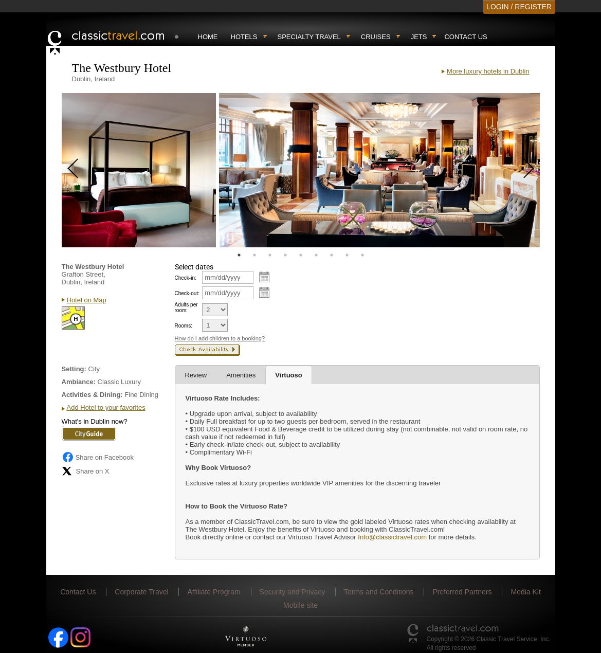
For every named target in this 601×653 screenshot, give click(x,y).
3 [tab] (270, 255)
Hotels (244, 37)
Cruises (376, 37)
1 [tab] (239, 255)
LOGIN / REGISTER (519, 7)
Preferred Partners (461, 592)
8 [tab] (347, 255)
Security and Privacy (292, 592)
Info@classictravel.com (392, 537)
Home (208, 37)
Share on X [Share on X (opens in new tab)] (86, 471)
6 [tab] (316, 255)
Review (196, 375)
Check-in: (185, 278)
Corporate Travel (141, 592)
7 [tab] (331, 255)
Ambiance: (79, 382)
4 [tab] (285, 255)
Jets (419, 37)
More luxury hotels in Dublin (488, 71)
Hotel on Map (86, 300)
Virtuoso (288, 375)
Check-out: (187, 293)
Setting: (74, 369)
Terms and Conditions (378, 592)
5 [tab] (301, 255)
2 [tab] (254, 255)
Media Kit (525, 592)
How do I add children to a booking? (220, 338)
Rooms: (183, 326)
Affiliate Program (213, 592)
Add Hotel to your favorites (106, 407)
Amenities (241, 375)
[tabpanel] (139, 170)
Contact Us (465, 37)
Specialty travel (309, 37)
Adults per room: (186, 307)
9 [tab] (362, 255)
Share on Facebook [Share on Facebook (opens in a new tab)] (98, 457)
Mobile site (300, 605)
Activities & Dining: (92, 394)
